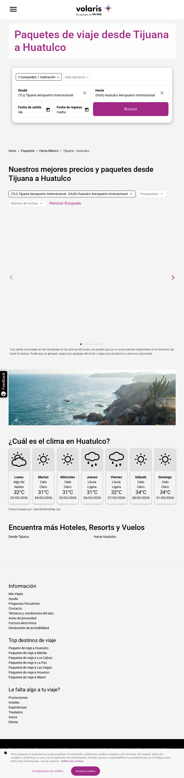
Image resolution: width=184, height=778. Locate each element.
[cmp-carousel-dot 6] (96, 344)
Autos (13, 717)
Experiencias (18, 707)
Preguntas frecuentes (24, 603)
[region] (92, 763)
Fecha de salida (29, 107)
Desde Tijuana (19, 537)
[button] (32, 112)
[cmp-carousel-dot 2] (84, 344)
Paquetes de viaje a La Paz (28, 663)
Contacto (15, 608)
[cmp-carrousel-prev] (11, 277)
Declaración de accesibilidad (29, 628)
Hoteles (14, 702)
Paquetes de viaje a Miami (27, 677)
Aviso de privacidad (22, 618)
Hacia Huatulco (105, 537)
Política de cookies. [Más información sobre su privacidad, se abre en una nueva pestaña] (72, 761)
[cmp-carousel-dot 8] (102, 344)
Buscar (130, 109)
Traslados (16, 712)
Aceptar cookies (86, 771)
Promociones (18, 697)
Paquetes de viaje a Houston (29, 672)
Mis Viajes (16, 594)
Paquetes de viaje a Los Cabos (30, 658)
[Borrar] (86, 92)
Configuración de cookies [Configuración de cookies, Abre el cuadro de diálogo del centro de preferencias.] (47, 771)
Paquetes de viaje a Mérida (28, 653)
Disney (13, 722)
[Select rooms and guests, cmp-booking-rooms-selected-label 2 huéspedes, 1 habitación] (39, 77)
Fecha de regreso (69, 107)
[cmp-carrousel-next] (173, 277)
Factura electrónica (22, 623)
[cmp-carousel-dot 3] (87, 344)
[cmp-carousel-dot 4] (90, 344)
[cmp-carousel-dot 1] (81, 344)
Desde (22, 90)
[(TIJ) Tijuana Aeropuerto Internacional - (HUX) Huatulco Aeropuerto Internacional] (72, 194)
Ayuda (13, 599)
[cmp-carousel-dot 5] (93, 344)
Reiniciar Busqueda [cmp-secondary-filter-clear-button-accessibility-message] (65, 203)
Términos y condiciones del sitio (31, 613)
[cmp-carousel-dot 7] (99, 344)
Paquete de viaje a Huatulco (28, 648)
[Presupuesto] (152, 194)
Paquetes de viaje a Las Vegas (30, 667)
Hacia (99, 90)
